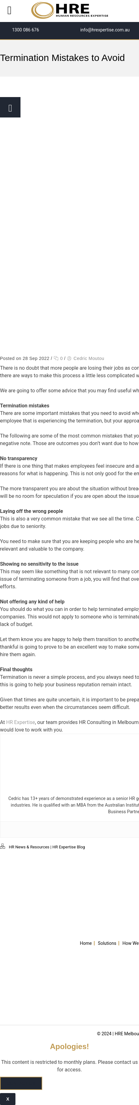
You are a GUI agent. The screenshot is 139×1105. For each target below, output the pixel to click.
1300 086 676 (25, 29)
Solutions (107, 943)
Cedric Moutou (88, 358)
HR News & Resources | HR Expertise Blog (47, 847)
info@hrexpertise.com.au (104, 29)
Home (86, 943)
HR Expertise (20, 722)
